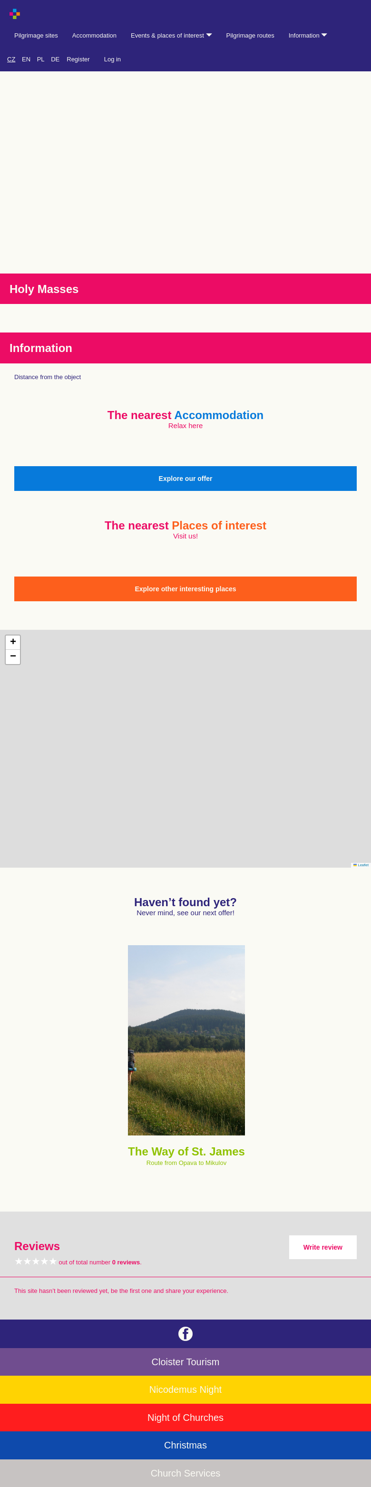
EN (26, 59)
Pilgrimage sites (36, 35)
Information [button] (308, 35)
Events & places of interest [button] (171, 35)
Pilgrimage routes (250, 35)
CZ (11, 59)
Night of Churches (185, 1417)
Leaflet (361, 865)
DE (55, 59)
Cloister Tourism (186, 1362)
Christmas (185, 1445)
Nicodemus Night (185, 1389)
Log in (112, 59)
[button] (13, 643)
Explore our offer (186, 478)
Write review (322, 1247)
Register (78, 59)
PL (41, 59)
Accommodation (94, 35)
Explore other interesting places (185, 589)
